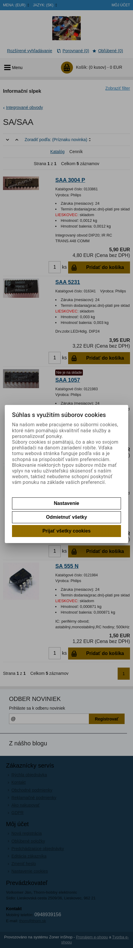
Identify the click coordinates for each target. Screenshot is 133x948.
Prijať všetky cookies (66, 530)
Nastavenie (66, 503)
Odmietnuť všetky (66, 517)
